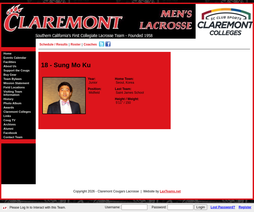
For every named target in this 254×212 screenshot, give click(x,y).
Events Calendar (14, 57)
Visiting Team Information (12, 93)
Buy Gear (9, 74)
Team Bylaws (12, 78)
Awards (8, 107)
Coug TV (9, 120)
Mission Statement (16, 83)
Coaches (90, 44)
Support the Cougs (16, 70)
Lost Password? (223, 207)
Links (7, 116)
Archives (9, 124)
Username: (113, 207)
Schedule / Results (53, 44)
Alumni (8, 128)
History (8, 99)
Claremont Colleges (17, 111)
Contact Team (12, 137)
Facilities (9, 62)
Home (7, 53)
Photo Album (12, 103)
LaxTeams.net (170, 191)
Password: (159, 207)
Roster (76, 44)
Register (245, 207)
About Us (9, 66)
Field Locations (14, 87)
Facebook (10, 132)
